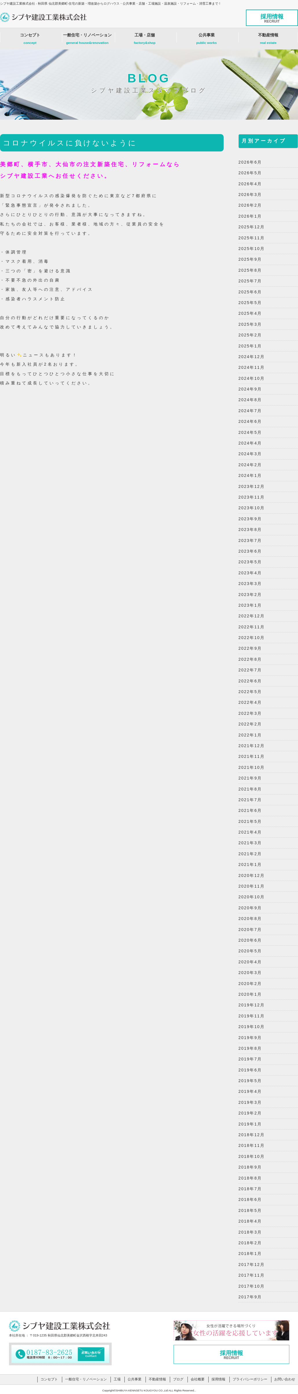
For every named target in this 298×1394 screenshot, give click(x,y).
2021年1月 (250, 864)
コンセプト (30, 40)
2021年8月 (250, 789)
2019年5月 (250, 1080)
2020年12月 (251, 875)
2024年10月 (251, 378)
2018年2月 (250, 1243)
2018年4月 (250, 1221)
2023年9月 (250, 518)
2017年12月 (251, 1264)
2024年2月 (250, 464)
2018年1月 (250, 1253)
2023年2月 (250, 594)
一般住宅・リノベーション (87, 40)
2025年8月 (250, 270)
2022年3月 (250, 713)
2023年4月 (250, 573)
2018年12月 (251, 1134)
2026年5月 (250, 173)
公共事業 (206, 40)
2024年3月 (250, 453)
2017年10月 (251, 1286)
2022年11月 (251, 627)
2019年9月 (250, 1037)
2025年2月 (250, 335)
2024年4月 (250, 443)
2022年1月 (250, 735)
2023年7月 (250, 540)
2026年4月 (250, 184)
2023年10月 (251, 508)
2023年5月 (250, 562)
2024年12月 (251, 356)
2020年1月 (250, 994)
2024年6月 (250, 421)
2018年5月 (250, 1210)
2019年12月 (251, 1005)
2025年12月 (251, 227)
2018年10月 (251, 1156)
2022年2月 (250, 724)
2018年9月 (250, 1167)
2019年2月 (250, 1113)
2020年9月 (250, 908)
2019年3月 (250, 1102)
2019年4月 (250, 1091)
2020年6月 (250, 940)
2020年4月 (250, 962)
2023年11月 (251, 497)
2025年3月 (250, 324)
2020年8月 (250, 918)
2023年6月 (250, 551)
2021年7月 (250, 799)
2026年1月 (250, 216)
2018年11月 (251, 1145)
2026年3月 (250, 194)
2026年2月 (250, 205)
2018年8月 (250, 1178)
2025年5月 (250, 302)
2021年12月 (251, 745)
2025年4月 (250, 313)
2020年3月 (250, 972)
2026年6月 (250, 162)
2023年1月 (250, 605)
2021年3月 (250, 843)
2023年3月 (250, 583)
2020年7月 (250, 929)
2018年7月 (250, 1188)
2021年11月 (251, 756)
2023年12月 (251, 486)
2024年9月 (250, 389)
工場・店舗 (144, 40)
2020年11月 (251, 886)
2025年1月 (250, 346)
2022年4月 (250, 702)
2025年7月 (250, 281)
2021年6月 (250, 810)
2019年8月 (250, 1048)
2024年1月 (250, 475)
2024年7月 (250, 410)
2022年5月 (250, 691)
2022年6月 (250, 681)
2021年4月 (250, 832)
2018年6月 (250, 1199)
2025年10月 (251, 248)
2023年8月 (250, 529)
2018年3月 (250, 1232)
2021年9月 (250, 778)
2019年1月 (250, 1124)
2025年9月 (250, 259)
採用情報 (272, 18)
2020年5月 (250, 951)
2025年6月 (250, 292)
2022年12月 (251, 616)
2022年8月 (250, 659)
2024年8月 (250, 399)
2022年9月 (250, 648)
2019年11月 (251, 1016)
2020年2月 (250, 983)
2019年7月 (250, 1059)
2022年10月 (251, 637)
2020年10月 (251, 897)
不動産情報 (268, 40)
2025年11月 (251, 238)
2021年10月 (251, 767)
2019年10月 (251, 1026)
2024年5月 (250, 432)
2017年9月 (250, 1297)
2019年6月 (250, 1070)
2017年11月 (251, 1275)
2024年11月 (251, 367)
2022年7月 (250, 670)
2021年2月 (250, 853)
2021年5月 (250, 821)
